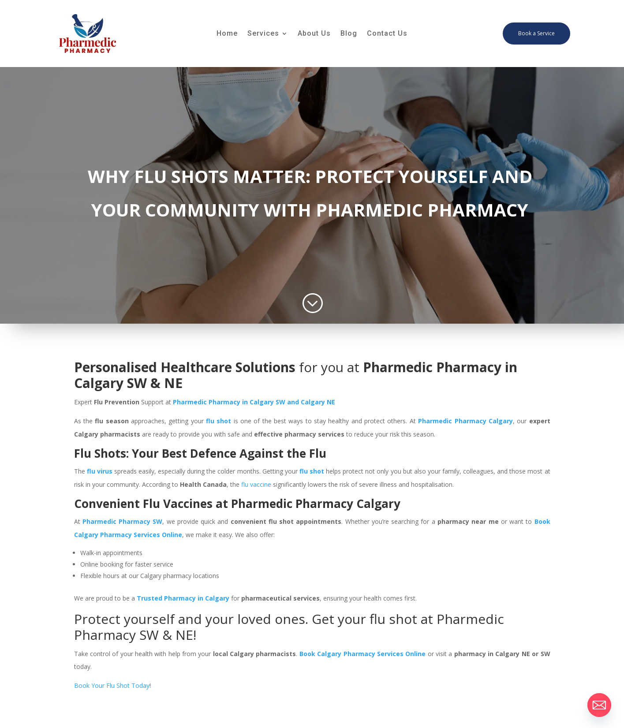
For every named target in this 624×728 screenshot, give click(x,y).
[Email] (599, 705)
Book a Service (536, 33)
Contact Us (387, 33)
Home (227, 33)
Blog (348, 33)
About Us (314, 33)
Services (263, 33)
